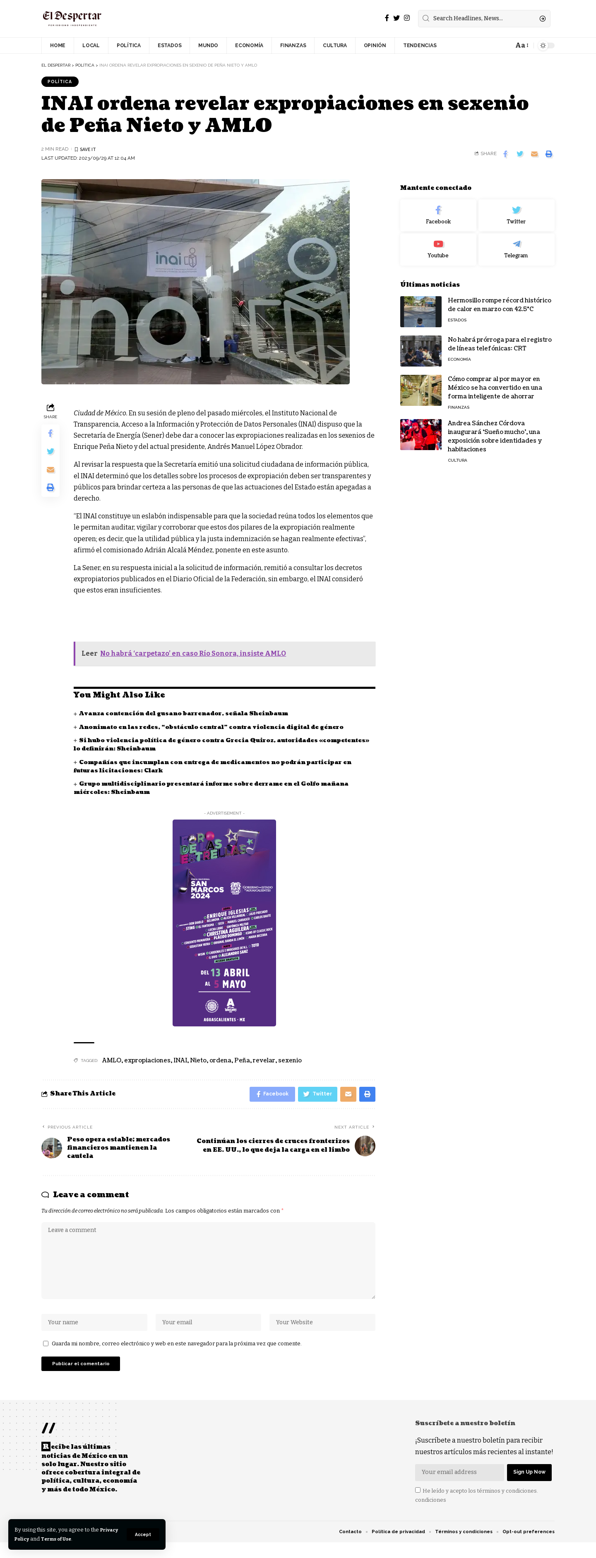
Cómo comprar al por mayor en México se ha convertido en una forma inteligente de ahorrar (495, 382)
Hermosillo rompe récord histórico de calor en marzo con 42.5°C (499, 299)
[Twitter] (396, 18)
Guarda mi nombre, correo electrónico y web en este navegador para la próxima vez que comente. (177, 1354)
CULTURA (457, 455)
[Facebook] (387, 18)
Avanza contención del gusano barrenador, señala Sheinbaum (189, 715)
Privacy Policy (34, 1539)
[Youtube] (438, 244)
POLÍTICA (61, 82)
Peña (242, 1062)
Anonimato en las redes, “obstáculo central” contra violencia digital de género (217, 728)
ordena (220, 1062)
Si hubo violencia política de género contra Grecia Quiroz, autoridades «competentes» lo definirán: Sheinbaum (201, 746)
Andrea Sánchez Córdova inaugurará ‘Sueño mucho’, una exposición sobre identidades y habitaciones (495, 431)
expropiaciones (147, 1062)
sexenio (290, 1062)
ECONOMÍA (459, 354)
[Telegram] (516, 244)
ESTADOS (457, 314)
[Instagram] (407, 18)
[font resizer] (521, 45)
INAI (180, 1062)
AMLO (111, 1062)
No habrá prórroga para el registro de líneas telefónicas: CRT (500, 339)
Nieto (198, 1062)
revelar (264, 1062)
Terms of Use (83, 1539)
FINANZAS (458, 402)
